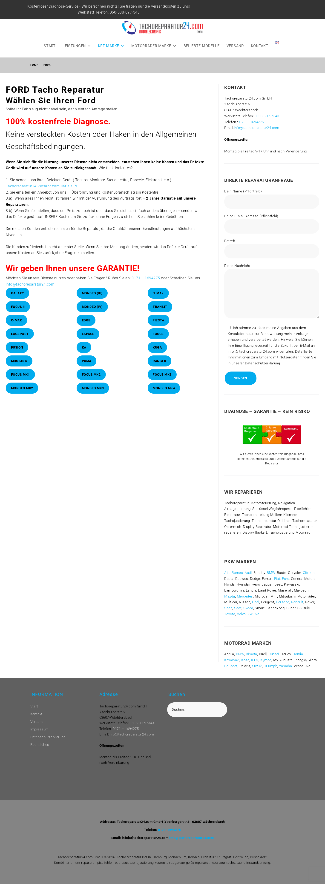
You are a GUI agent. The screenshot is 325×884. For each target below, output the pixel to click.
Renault (297, 602)
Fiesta (158, 320)
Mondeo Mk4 (164, 388)
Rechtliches (39, 745)
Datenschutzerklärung (48, 737)
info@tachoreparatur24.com (30, 284)
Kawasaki (231, 660)
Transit (160, 307)
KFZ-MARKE (111, 46)
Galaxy (17, 293)
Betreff (271, 248)
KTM (255, 660)
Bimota (251, 654)
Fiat (277, 579)
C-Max (16, 320)
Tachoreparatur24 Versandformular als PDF (43, 186)
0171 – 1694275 (146, 278)
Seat (238, 608)
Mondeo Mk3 (93, 388)
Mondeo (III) (92, 293)
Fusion (17, 347)
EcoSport (20, 334)
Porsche (282, 602)
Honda (298, 654)
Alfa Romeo (233, 573)
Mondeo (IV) (92, 307)
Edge (86, 320)
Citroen (308, 573)
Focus (158, 334)
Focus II (18, 307)
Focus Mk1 (20, 374)
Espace (88, 334)
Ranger (159, 361)
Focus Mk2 (91, 374)
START (50, 46)
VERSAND (235, 46)
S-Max (158, 293)
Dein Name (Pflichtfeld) (271, 199)
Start (34, 706)
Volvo (241, 614)
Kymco (265, 660)
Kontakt (36, 714)
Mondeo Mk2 (22, 388)
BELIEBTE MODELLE (202, 46)
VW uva (253, 614)
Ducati (273, 654)
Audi (248, 573)
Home (34, 65)
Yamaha (285, 666)
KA (84, 347)
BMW (271, 573)
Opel (255, 602)
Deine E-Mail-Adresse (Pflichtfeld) (271, 224)
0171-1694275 (169, 830)
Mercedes (245, 596)
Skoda (248, 608)
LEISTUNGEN (77, 46)
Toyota (229, 614)
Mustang (19, 361)
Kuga (157, 347)
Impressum (39, 729)
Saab (228, 608)
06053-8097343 (267, 116)
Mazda (229, 596)
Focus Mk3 (162, 374)
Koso (245, 660)
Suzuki (257, 666)
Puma (86, 361)
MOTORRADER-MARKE (154, 46)
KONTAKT (259, 46)
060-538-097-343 (127, 12)
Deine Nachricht (271, 292)
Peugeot (230, 666)
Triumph (270, 666)
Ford (285, 579)
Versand (36, 722)
